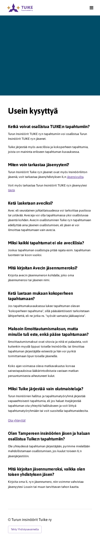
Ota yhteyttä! (17, 420)
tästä (11, 190)
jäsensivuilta (75, 176)
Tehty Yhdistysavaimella (25, 529)
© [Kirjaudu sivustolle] (9, 519)
